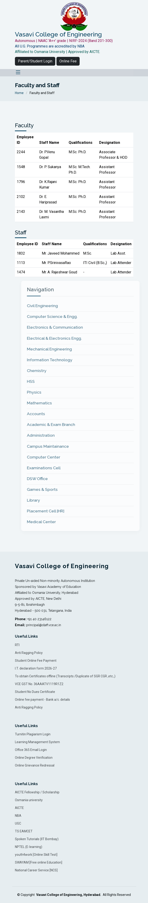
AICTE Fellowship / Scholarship (37, 792)
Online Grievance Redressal (34, 765)
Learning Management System (37, 742)
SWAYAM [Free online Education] (38, 862)
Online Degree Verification (34, 757)
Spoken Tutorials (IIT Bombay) (37, 839)
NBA (18, 815)
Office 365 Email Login (31, 749)
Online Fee (68, 61)
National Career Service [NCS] (36, 870)
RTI (17, 645)
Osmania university (29, 800)
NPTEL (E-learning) (28, 846)
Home (19, 93)
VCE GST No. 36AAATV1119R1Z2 (39, 684)
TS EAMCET (24, 831)
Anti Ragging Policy (29, 652)
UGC (18, 823)
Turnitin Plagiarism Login (32, 734)
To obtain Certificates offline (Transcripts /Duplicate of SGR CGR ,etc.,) (65, 676)
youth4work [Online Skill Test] (36, 854)
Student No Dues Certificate (35, 691)
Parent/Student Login (35, 61)
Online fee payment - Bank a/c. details (42, 699)
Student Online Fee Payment (35, 660)
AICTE (19, 807)
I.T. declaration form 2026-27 (36, 668)
